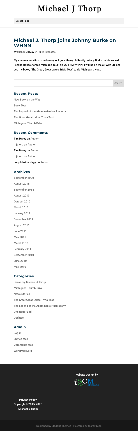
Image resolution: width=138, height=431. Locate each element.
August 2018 (22, 183)
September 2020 (24, 177)
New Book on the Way (27, 99)
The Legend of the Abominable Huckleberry (40, 111)
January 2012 (22, 213)
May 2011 (20, 237)
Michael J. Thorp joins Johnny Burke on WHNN (65, 42)
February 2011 (22, 249)
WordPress (95, 426)
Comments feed (23, 344)
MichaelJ (22, 52)
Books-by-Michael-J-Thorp (30, 282)
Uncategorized (22, 311)
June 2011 (20, 231)
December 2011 (23, 219)
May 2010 (20, 266)
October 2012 (22, 201)
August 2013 (22, 195)
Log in (17, 333)
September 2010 (24, 255)
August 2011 (22, 225)
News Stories (22, 294)
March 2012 (21, 207)
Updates (51, 52)
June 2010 (20, 261)
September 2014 (24, 189)
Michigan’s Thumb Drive (28, 123)
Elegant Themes (61, 426)
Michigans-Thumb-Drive (28, 288)
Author (35, 138)
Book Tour (20, 105)
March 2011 (21, 243)
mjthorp (18, 144)
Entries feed (21, 339)
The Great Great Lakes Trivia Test (34, 117)
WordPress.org (23, 350)
